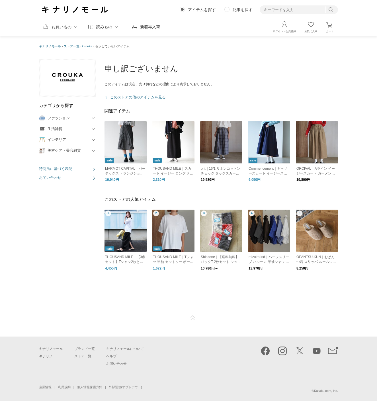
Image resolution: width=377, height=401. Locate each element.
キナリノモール (50, 46)
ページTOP (192, 318)
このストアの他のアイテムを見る (138, 97)
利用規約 (64, 387)
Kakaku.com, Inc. (326, 390)
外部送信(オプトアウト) (125, 387)
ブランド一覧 (84, 349)
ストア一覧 (71, 46)
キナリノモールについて (125, 349)
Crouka (87, 46)
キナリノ (46, 356)
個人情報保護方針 (89, 387)
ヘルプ (111, 356)
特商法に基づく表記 (55, 169)
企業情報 (45, 387)
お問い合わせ (50, 177)
